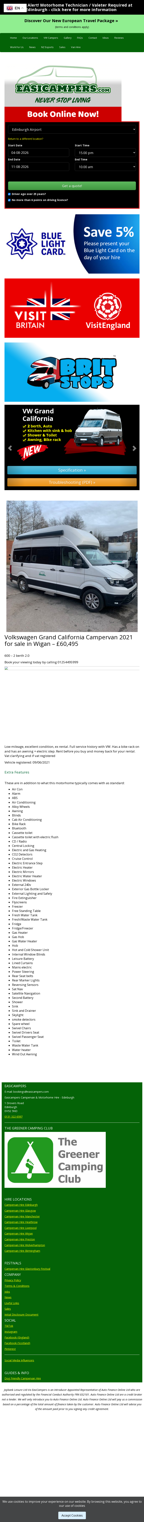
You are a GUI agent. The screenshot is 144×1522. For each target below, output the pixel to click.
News (32, 47)
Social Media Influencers (19, 1406)
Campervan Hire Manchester (22, 1262)
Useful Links (11, 1348)
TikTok (8, 1371)
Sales (62, 47)
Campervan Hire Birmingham (22, 1296)
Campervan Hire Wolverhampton (24, 1290)
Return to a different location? (25, 139)
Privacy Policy (12, 1325)
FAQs (80, 37)
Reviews (119, 37)
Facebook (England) (16, 1383)
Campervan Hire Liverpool (20, 1273)
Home (13, 37)
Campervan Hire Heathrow (21, 1267)
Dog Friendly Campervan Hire (22, 1424)
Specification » (72, 470)
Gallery (67, 37)
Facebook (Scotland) (17, 1388)
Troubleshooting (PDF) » (72, 482)
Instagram (10, 1377)
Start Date (15, 145)
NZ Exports (47, 47)
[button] (14, 447)
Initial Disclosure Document (21, 1360)
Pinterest (10, 1394)
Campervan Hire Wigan (18, 1279)
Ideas (106, 37)
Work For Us (17, 47)
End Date (14, 159)
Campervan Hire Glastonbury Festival (27, 1314)
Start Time (82, 145)
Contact (92, 37)
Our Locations (30, 37)
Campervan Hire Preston (19, 1285)
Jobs (7, 1337)
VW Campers (51, 37)
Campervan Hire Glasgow (20, 1256)
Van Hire (76, 47)
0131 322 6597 (13, 1116)
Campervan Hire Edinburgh (21, 1250)
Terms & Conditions (16, 1331)
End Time (81, 159)
